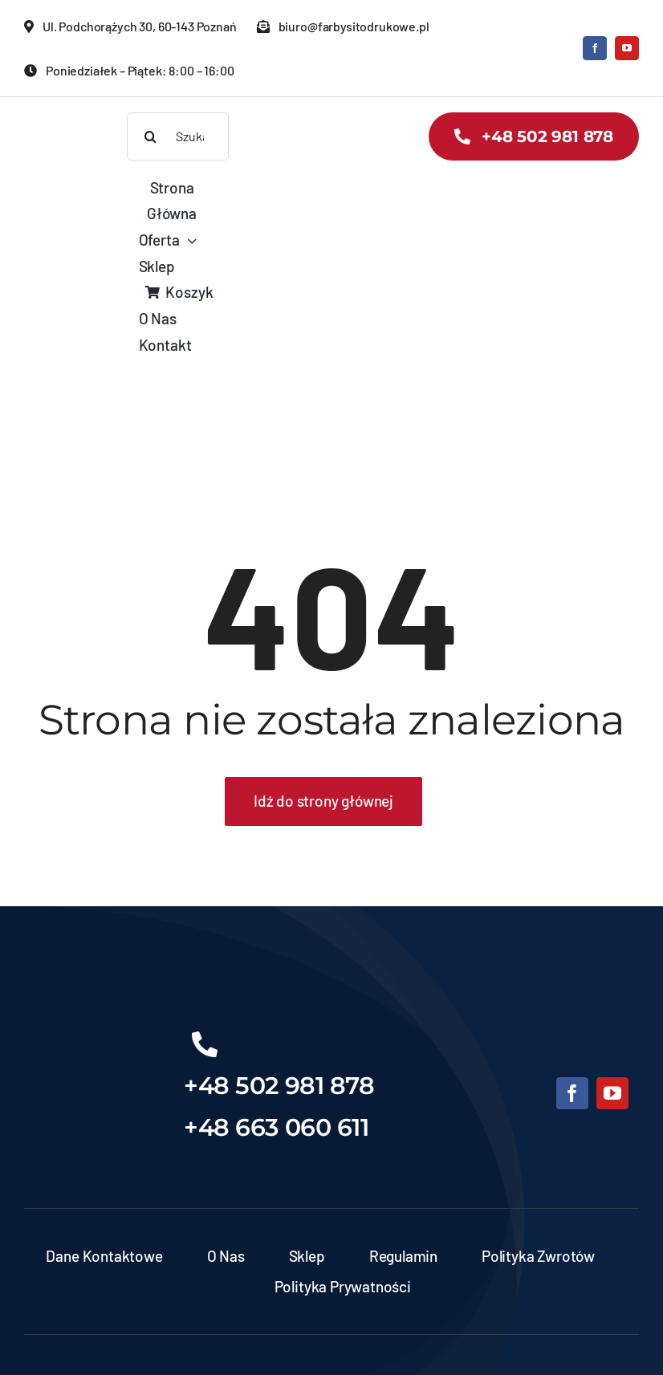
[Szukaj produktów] (178, 136)
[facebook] (595, 48)
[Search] (151, 136)
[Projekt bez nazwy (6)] (91, 1034)
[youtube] (627, 48)
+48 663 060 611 (276, 1127)
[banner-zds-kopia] (70, 120)
